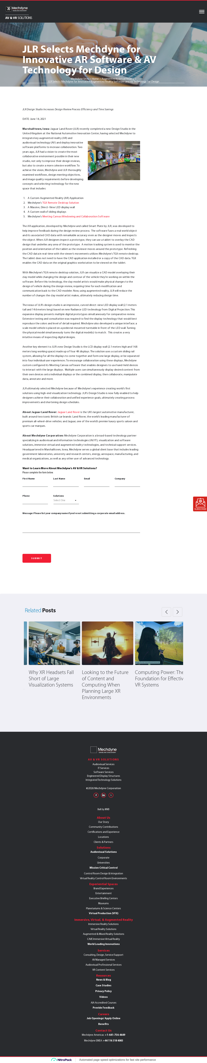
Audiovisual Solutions (103, 851)
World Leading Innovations (103, 944)
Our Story (103, 822)
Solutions (58, 495)
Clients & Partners (103, 842)
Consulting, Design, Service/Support (103, 954)
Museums (103, 903)
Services (104, 950)
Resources (103, 975)
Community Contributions (103, 826)
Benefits (103, 1024)
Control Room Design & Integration (103, 873)
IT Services (103, 768)
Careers (103, 1014)
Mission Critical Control (104, 867)
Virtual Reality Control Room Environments (103, 878)
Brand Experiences (104, 888)
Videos (103, 996)
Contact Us (103, 1030)
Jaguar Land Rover (69, 412)
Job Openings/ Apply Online (103, 1018)
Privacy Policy (103, 991)
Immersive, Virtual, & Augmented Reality (103, 920)
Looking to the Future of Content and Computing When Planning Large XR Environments (154, 684)
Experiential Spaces (103, 884)
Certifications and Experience (104, 831)
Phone (35, 499)
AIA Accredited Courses (103, 1002)
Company (127, 482)
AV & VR (18, 17)
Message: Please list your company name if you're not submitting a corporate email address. (81, 522)
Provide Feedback (103, 1007)
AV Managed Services (103, 959)
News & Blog (103, 979)
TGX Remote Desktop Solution (60, 202)
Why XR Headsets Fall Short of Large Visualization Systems (100, 678)
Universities (103, 862)
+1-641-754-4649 (115, 1034)
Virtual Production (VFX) (103, 913)
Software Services (104, 772)
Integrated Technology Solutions (103, 779)
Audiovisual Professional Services (104, 964)
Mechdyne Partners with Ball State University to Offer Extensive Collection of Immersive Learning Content (49, 688)
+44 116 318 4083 (113, 1040)
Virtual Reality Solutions (103, 929)
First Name (35, 482)
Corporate (103, 857)
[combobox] (66, 501)
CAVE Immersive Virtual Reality (103, 939)
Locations (103, 837)
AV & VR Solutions (103, 759)
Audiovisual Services (103, 764)
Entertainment (103, 893)
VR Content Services (103, 969)
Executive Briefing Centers (103, 898)
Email (96, 482)
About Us (103, 818)
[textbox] (66, 500)
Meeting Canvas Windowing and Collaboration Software (76, 216)
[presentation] (48, 544)
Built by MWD (103, 809)
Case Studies (103, 985)
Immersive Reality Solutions (103, 924)
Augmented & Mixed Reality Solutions (103, 934)
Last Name (66, 482)
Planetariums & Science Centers (103, 908)
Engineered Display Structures (103, 775)
